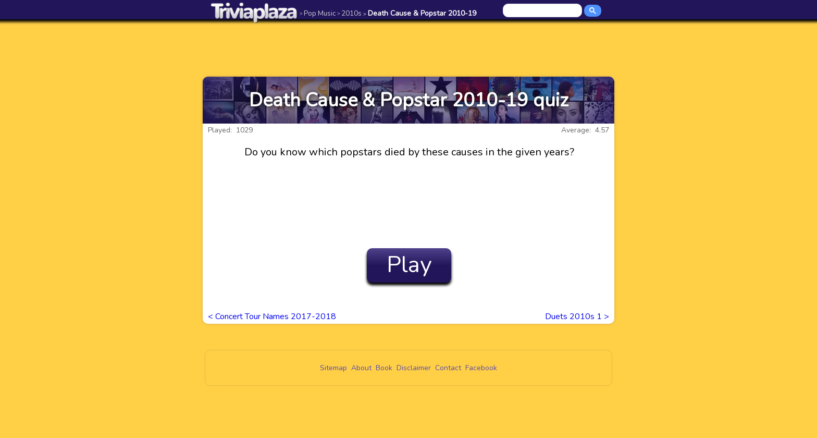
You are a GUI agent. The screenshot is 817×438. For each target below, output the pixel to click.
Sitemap (333, 368)
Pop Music (318, 13)
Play (409, 265)
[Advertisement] (408, 48)
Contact (448, 368)
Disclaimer (414, 368)
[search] (543, 11)
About (361, 368)
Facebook (481, 368)
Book (384, 368)
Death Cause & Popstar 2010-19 (419, 13)
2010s (349, 13)
